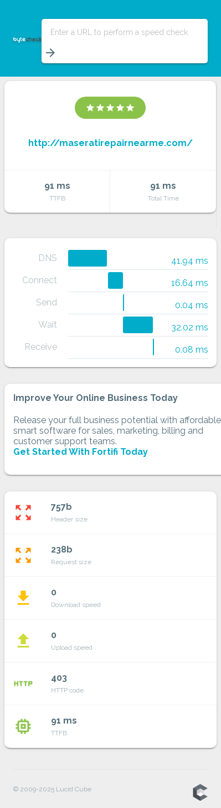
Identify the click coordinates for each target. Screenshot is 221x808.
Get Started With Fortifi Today (80, 451)
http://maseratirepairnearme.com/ (110, 143)
